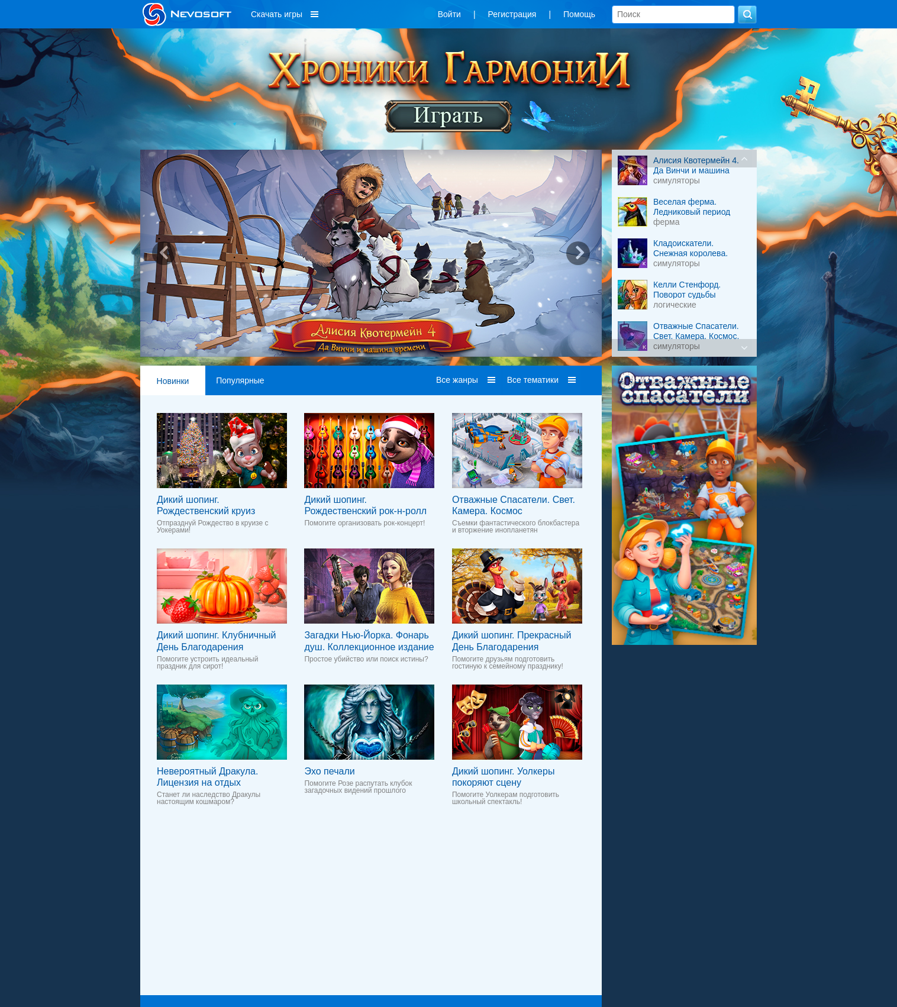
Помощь (579, 14)
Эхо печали (329, 771)
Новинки (173, 381)
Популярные (240, 380)
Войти (449, 14)
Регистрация (512, 14)
